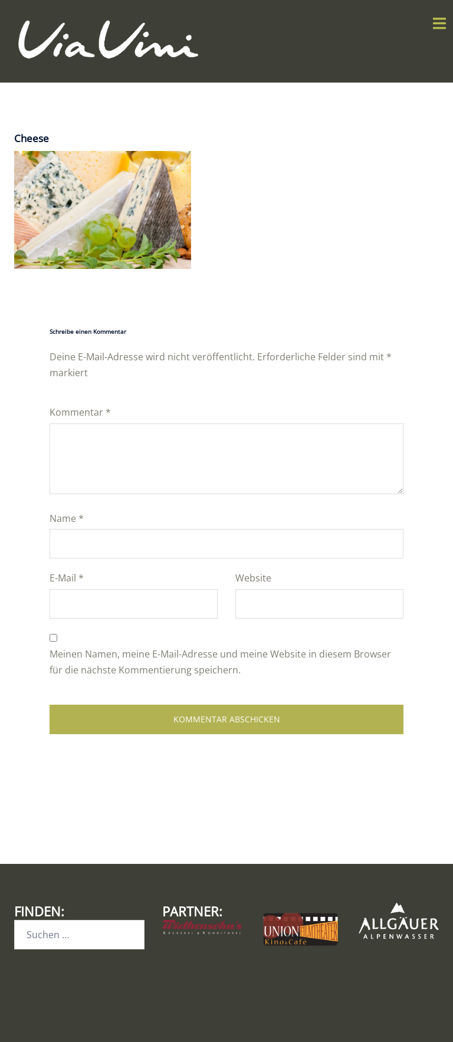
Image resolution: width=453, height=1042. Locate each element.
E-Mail (67, 577)
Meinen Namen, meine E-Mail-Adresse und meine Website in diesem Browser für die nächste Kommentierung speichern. (220, 661)
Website (253, 577)
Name (67, 518)
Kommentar (80, 412)
